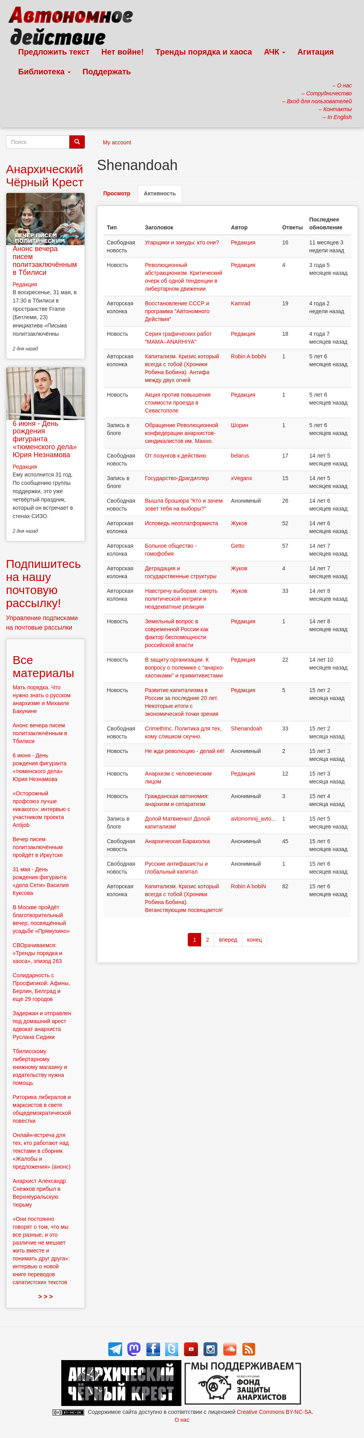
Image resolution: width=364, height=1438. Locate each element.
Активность (163, 195)
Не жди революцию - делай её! (184, 751)
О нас (182, 1420)
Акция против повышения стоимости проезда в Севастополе (178, 403)
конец (254, 940)
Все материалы (43, 666)
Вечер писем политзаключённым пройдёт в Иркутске (38, 847)
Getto (237, 546)
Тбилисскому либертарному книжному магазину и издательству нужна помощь (40, 1067)
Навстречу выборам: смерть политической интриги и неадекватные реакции (181, 599)
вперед (228, 940)
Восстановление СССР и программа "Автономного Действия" (177, 311)
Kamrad (240, 303)
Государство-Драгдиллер (177, 478)
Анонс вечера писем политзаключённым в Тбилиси (45, 260)
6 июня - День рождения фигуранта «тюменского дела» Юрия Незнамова (45, 439)
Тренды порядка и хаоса (204, 51)
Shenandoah (246, 728)
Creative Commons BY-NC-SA (274, 1412)
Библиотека (44, 71)
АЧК (275, 51)
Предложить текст (54, 51)
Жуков (239, 523)
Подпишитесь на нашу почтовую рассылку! (43, 583)
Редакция (243, 242)
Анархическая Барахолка (177, 841)
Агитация (315, 51)
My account (117, 142)
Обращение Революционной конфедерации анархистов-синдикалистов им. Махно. (182, 433)
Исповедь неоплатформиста (181, 523)
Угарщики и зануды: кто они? (182, 242)
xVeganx (241, 478)
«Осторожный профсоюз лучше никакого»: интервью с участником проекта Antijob (41, 809)
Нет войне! (123, 51)
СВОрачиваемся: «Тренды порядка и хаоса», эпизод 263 (37, 953)
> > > (45, 1296)
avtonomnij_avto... (253, 818)
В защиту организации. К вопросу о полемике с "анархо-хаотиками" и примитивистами (184, 668)
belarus (240, 455)
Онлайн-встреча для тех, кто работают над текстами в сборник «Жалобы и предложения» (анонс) (41, 1151)
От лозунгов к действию (175, 455)
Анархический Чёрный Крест (44, 176)
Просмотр (116, 193)
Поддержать (107, 71)
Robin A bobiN (248, 356)
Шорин (239, 425)
